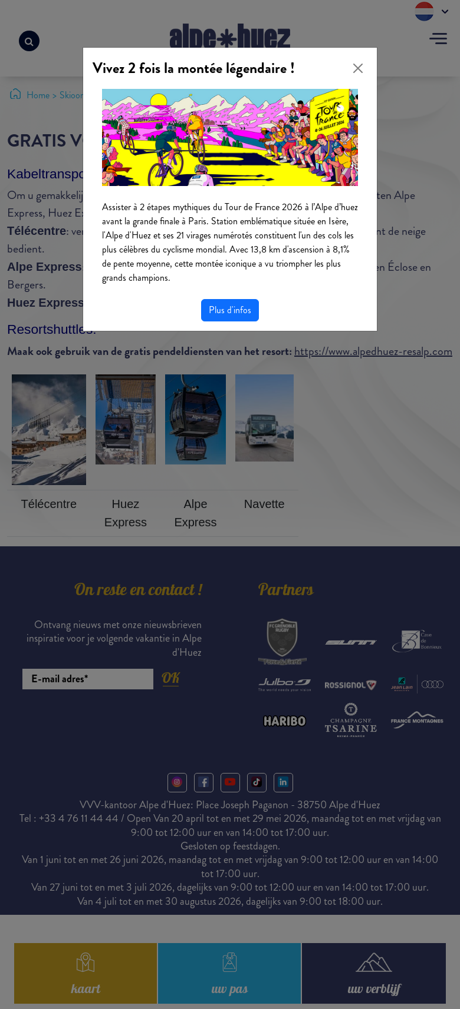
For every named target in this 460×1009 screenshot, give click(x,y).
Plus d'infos (230, 310)
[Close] (358, 68)
